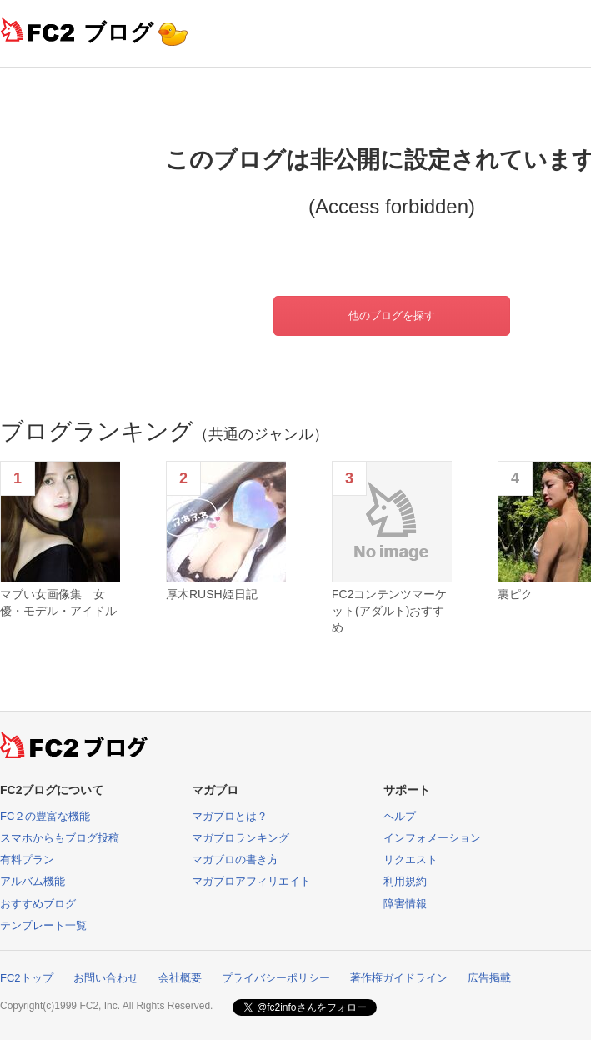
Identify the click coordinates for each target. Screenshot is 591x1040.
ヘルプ (399, 816)
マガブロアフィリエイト (251, 881)
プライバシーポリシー (276, 978)
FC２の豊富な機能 (45, 816)
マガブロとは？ (230, 816)
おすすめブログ (38, 904)
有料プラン (27, 859)
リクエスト (410, 859)
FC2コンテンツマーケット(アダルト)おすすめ (389, 610)
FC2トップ (26, 978)
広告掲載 (489, 978)
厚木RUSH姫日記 (212, 594)
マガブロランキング (240, 838)
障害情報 (405, 904)
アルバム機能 (32, 881)
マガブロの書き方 (235, 859)
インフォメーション (432, 838)
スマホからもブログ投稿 (59, 838)
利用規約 (405, 881)
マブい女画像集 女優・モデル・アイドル (58, 603)
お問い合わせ (105, 978)
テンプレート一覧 (43, 925)
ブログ (118, 32)
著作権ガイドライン (399, 978)
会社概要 (180, 978)
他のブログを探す (391, 315)
